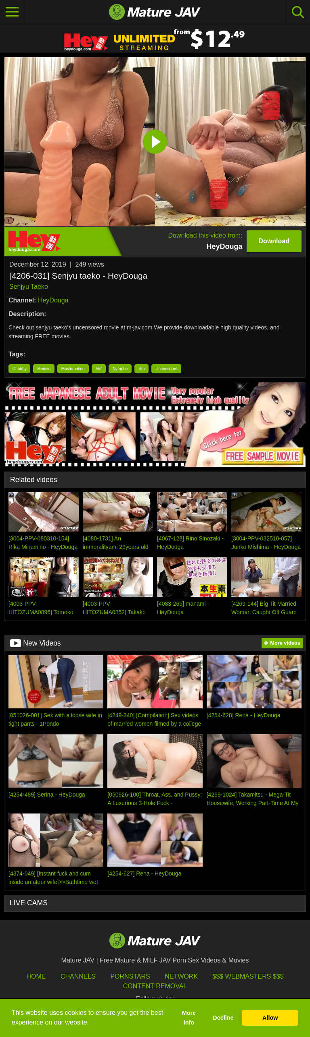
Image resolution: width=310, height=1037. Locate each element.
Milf (99, 368)
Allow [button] (270, 1017)
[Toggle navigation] (12, 12)
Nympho (120, 368)
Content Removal (155, 986)
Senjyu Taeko (28, 286)
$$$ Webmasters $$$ (248, 976)
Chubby (19, 368)
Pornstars (130, 976)
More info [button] (189, 1018)
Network (181, 976)
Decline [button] (223, 1017)
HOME (36, 976)
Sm (141, 368)
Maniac (43, 368)
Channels (78, 976)
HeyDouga (53, 300)
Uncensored (166, 368)
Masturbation (73, 368)
